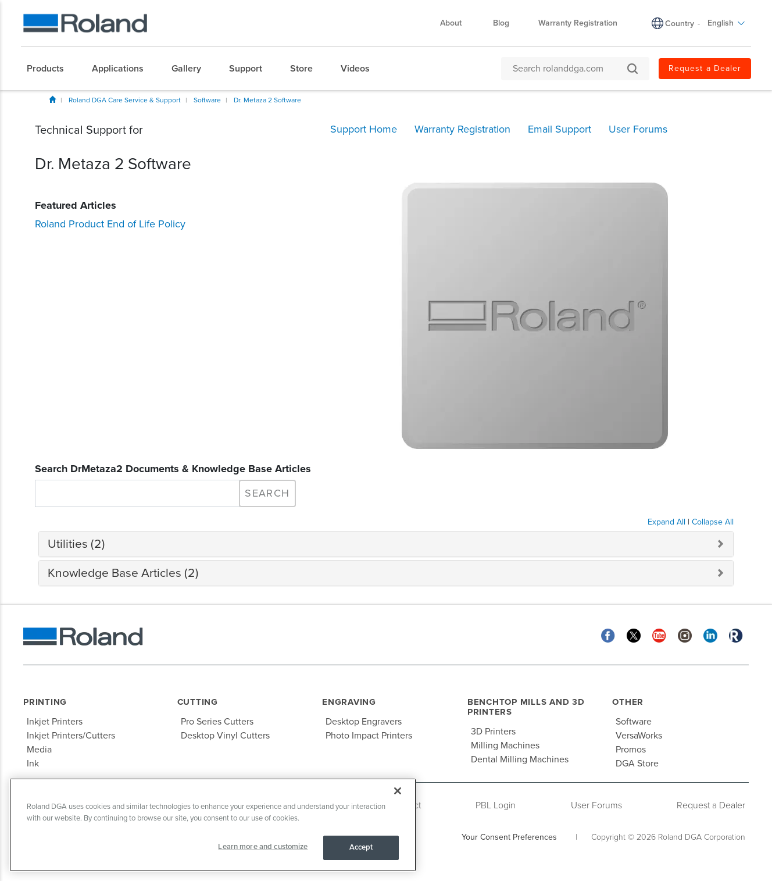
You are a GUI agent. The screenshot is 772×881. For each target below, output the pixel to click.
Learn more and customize (263, 846)
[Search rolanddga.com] (569, 69)
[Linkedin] (710, 635)
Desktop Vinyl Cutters (225, 735)
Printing (45, 702)
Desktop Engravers (364, 721)
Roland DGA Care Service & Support (125, 100)
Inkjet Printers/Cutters (71, 735)
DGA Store (637, 763)
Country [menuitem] (679, 23)
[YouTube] (659, 635)
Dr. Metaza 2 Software (267, 100)
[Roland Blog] (736, 635)
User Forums (596, 805)
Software (207, 100)
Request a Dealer (711, 805)
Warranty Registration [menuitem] (577, 23)
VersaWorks (639, 735)
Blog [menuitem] (501, 23)
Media (39, 749)
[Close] (397, 791)
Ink (33, 763)
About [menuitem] (456, 23)
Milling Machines (505, 745)
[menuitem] (51, 68)
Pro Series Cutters (217, 721)
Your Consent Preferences (509, 837)
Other (628, 702)
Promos (631, 749)
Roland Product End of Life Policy (110, 223)
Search (267, 493)
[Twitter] (634, 635)
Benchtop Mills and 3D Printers (526, 707)
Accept (361, 847)
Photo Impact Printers (369, 735)
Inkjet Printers (55, 721)
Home (52, 99)
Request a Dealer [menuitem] (705, 68)
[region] (212, 825)
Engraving (349, 702)
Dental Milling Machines (520, 759)
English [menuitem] (726, 23)
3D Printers (493, 731)
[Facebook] (608, 635)
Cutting (197, 702)
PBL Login (496, 805)
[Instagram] (685, 635)
